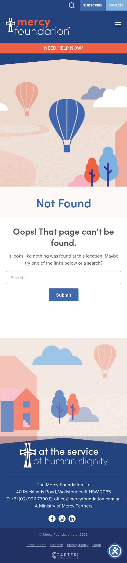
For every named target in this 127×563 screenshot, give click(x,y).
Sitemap (56, 544)
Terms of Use (36, 544)
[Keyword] (63, 277)
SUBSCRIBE (92, 5)
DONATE (116, 5)
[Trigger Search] (72, 5)
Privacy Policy (77, 544)
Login (96, 544)
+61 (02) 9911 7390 (29, 498)
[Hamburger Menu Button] (118, 25)
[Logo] (63, 464)
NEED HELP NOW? (63, 48)
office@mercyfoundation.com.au (87, 498)
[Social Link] (52, 518)
